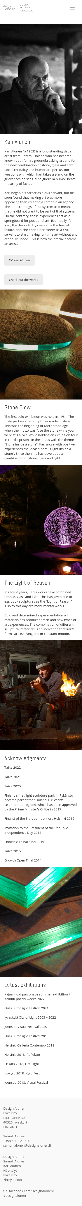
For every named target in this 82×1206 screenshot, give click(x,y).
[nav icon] (72, 8)
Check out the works (23, 280)
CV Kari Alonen (19, 260)
